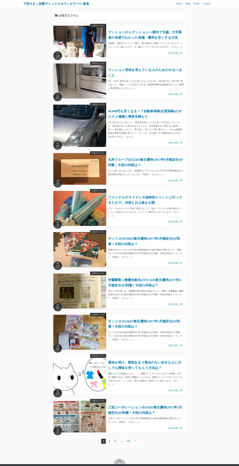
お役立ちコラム (98, 25)
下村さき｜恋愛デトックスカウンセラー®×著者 (63, 4)
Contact (206, 3)
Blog (187, 3)
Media (196, 3)
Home (179, 3)
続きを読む (175, 53)
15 (128, 441)
